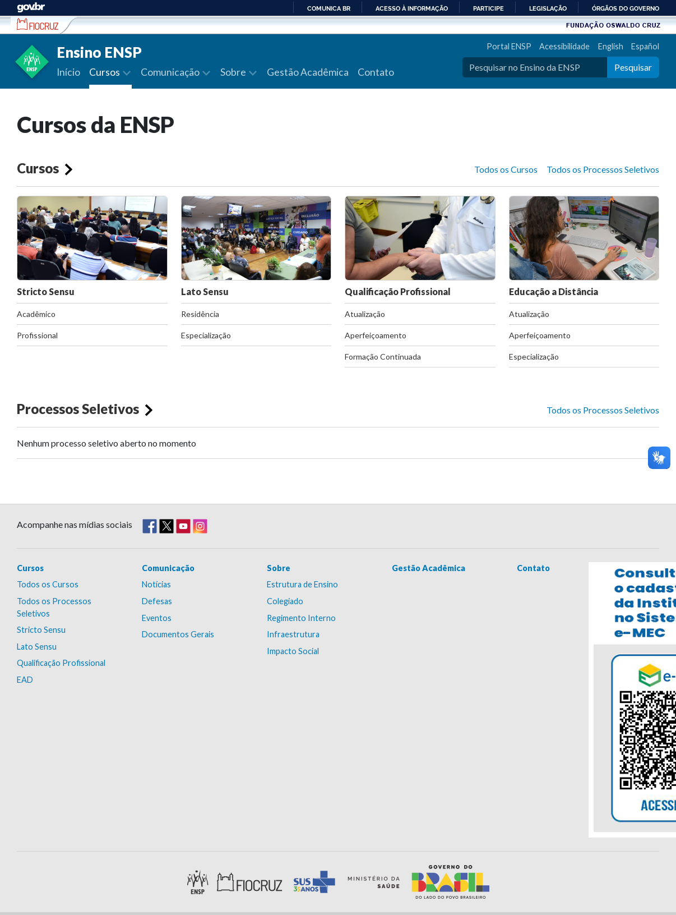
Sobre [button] (234, 72)
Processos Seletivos (78, 409)
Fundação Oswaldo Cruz (613, 24)
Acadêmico (36, 314)
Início (68, 72)
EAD (25, 679)
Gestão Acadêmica (308, 72)
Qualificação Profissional (420, 246)
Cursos (38, 168)
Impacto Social (293, 651)
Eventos (157, 618)
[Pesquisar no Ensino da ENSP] (535, 67)
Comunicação (168, 568)
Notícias (156, 584)
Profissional (37, 335)
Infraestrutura (293, 634)
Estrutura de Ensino (302, 584)
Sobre (278, 568)
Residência (200, 314)
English (610, 46)
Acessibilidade (564, 46)
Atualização (365, 314)
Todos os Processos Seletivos (603, 169)
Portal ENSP (509, 46)
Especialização (206, 335)
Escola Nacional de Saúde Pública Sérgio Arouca (38, 24)
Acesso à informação (412, 8)
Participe (488, 8)
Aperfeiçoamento (375, 335)
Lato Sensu (256, 246)
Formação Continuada (383, 356)
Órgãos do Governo (625, 8)
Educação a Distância (584, 246)
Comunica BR (328, 8)
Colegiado (285, 601)
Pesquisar (633, 67)
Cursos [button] (105, 72)
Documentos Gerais (178, 634)
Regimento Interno (301, 618)
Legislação (548, 8)
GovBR (31, 7)
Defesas (157, 601)
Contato (376, 72)
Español (645, 46)
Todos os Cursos (506, 169)
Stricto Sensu (92, 246)
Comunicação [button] (171, 72)
